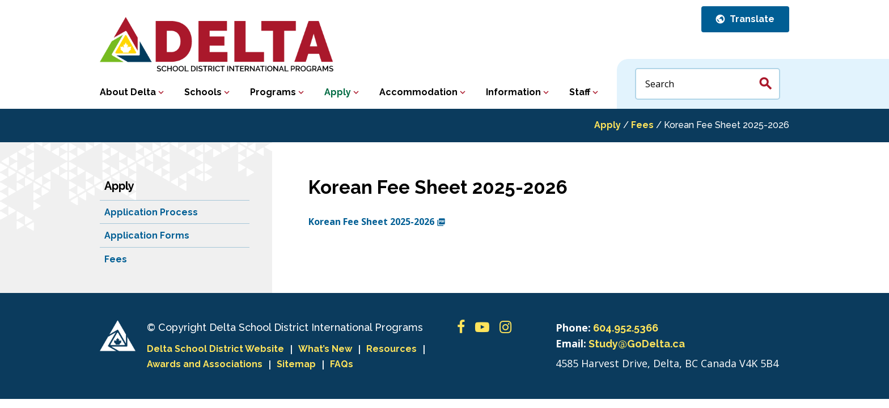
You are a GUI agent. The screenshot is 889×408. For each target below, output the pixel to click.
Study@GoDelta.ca (637, 344)
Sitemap (296, 364)
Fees (642, 125)
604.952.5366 (625, 328)
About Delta (128, 92)
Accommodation (418, 92)
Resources (391, 348)
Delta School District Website (215, 348)
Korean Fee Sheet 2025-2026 (377, 221)
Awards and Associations (205, 364)
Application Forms (146, 235)
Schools (203, 92)
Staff (579, 92)
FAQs (341, 364)
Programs (273, 92)
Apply (337, 92)
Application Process (151, 212)
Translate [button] (750, 19)
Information (513, 92)
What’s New (325, 348)
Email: (571, 343)
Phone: (573, 327)
